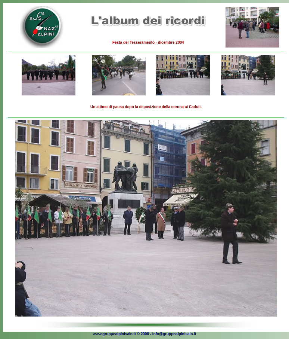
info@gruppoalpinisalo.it (174, 334)
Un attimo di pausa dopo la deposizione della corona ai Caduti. (146, 107)
